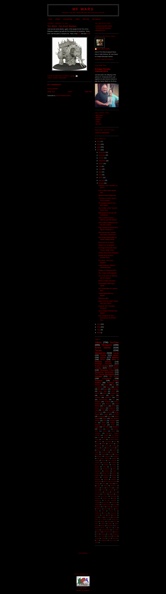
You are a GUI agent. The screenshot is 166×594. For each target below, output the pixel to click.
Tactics (115, 536)
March (101, 177)
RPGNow (98, 117)
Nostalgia (98, 376)
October (101, 158)
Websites (98, 385)
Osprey (97, 477)
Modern (114, 458)
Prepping (112, 420)
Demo (103, 422)
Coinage (107, 492)
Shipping (103, 534)
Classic (103, 439)
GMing (100, 429)
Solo (109, 534)
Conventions (99, 387)
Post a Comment (52, 88)
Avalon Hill (100, 450)
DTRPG (98, 120)
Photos (97, 460)
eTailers (57, 19)
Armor (103, 460)
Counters (97, 515)
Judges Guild (106, 498)
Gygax (97, 427)
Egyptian (111, 494)
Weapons (116, 427)
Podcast (97, 529)
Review (116, 355)
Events (106, 385)
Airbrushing (109, 487)
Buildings (110, 383)
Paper (112, 395)
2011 (99, 330)
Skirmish (113, 479)
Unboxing (101, 416)
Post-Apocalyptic (105, 529)
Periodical (105, 477)
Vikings (117, 454)
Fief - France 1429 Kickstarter (107, 273)
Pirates (114, 464)
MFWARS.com (100, 30)
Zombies (99, 456)
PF (115, 527)
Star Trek (113, 466)
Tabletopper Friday (107, 370)
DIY (115, 441)
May (100, 172)
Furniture (113, 462)
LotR (117, 443)
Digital (96, 452)
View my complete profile (104, 59)
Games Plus (105, 473)
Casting (114, 445)
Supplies (109, 536)
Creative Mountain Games (104, 26)
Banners (97, 490)
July (100, 166)
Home (50, 19)
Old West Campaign (110, 500)
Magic (114, 498)
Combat (114, 450)
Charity (108, 450)
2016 (99, 144)
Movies (97, 454)
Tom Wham (115, 435)
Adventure (108, 397)
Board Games (103, 347)
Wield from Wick (103, 298)
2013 (99, 324)
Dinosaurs (97, 494)
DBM (109, 515)
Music (110, 527)
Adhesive (97, 487)
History (105, 406)
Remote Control (105, 502)
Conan (105, 513)
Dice (114, 385)
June (100, 169)
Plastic (114, 477)
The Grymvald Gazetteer (103, 28)
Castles (105, 414)
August (101, 163)
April (100, 175)
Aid (118, 448)
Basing (109, 387)
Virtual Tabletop (100, 408)
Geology (102, 521)
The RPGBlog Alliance (83, 588)
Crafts (117, 387)
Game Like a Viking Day (102, 519)
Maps (106, 389)
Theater (103, 538)
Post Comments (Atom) (63, 95)
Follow (77, 19)
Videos (98, 342)
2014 (99, 150)
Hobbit (103, 443)
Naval (113, 406)
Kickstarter (99, 380)
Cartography (115, 389)
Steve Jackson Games (110, 481)
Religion (117, 532)
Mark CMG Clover (103, 49)
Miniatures (62, 78)
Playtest (103, 454)
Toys (117, 397)
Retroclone (114, 502)
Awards (106, 508)
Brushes (103, 490)
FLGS (101, 517)
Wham (96, 542)
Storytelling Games (106, 504)
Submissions (115, 534)
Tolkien (105, 418)
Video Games (113, 540)
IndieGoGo (106, 475)
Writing (106, 485)
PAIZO (98, 122)
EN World (104, 494)
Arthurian (99, 508)
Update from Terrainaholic (106, 245)
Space (110, 454)
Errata (96, 517)
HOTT (108, 429)
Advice (105, 431)
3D (96, 422)
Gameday (97, 433)
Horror (114, 521)
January (101, 183)
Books (113, 431)
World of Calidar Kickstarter (106, 281)
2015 (99, 147)
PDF (104, 420)
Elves (114, 469)
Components (98, 513)
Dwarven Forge (100, 425)
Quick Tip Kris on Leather (106, 242)
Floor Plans (108, 517)
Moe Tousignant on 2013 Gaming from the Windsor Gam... (107, 318)
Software (97, 504)
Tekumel (97, 538)
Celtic (103, 511)
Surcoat (115, 504)
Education (116, 456)
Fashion (107, 471)
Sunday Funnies (101, 536)
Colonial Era (112, 511)
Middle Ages (110, 525)
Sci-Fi (113, 391)
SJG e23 (98, 124)
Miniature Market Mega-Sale (107, 195)
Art (114, 399)
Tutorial (116, 353)
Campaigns (110, 490)
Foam (113, 425)
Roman (99, 445)
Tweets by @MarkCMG (102, 133)
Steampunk (98, 481)
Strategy (97, 483)
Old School (114, 376)
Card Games (113, 368)
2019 (99, 141)
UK (97, 540)
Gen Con (98, 464)
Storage (106, 435)
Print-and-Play (67, 19)
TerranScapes (103, 399)
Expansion (98, 471)
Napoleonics (98, 500)
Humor (97, 393)
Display (97, 443)
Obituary (114, 475)
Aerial (102, 487)
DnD (99, 389)
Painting (103, 355)
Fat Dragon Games (103, 458)
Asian (115, 487)
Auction (107, 445)
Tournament (116, 538)
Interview (110, 443)
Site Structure (96, 19)
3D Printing (98, 412)
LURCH (103, 523)
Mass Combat (110, 448)
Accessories (106, 378)
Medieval (98, 397)
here (79, 33)
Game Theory (104, 496)
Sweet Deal (115, 393)
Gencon (114, 473)
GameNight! (113, 496)
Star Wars (106, 427)
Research (97, 479)
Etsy (103, 448)
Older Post (88, 92)
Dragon (112, 422)
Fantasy (101, 395)
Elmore (115, 515)
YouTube (114, 342)
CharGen (105, 462)
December (102, 152)
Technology (112, 410)
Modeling (115, 357)
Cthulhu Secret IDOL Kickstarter (108, 253)
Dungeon (98, 401)
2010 (99, 332)
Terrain (98, 350)
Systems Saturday (102, 366)
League (110, 523)
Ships (104, 466)
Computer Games (113, 439)
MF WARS (83, 9)
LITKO (96, 523)
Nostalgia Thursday (103, 364)
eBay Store (99, 115)
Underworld (104, 540)
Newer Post (51, 92)
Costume (114, 492)
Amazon (97, 469)
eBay (109, 416)
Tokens (104, 483)
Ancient (108, 412)
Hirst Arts (113, 452)
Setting (106, 479)
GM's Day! (86, 19)
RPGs (102, 359)
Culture (104, 515)
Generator (98, 475)
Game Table (102, 391)
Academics (113, 485)
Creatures (107, 456)
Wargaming (98, 506)
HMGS (109, 521)
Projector (99, 532)
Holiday (106, 464)
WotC (98, 485)
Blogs (111, 508)
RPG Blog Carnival (108, 532)
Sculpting (107, 401)
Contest (99, 441)
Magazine (112, 408)
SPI (98, 534)
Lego (96, 410)
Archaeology (115, 506)
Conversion (108, 441)
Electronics (104, 452)
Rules (105, 393)
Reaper (97, 466)
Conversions (113, 513)
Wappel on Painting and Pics (107, 270)
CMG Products (112, 460)
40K (104, 506)
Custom (97, 448)
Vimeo (117, 483)
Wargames (100, 353)
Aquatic (108, 506)
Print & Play (115, 529)
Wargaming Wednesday (104, 372)
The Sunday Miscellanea (104, 374)
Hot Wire (116, 414)
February (102, 180)
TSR (103, 410)
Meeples (103, 525)
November (102, 155)
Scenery (103, 357)
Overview (97, 502)
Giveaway (97, 498)
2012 (99, 327)
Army (99, 437)
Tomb (109, 538)
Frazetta (115, 517)
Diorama (108, 404)
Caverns (97, 462)
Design (55, 78)
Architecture (106, 469)
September (102, 161)
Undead (110, 483)
